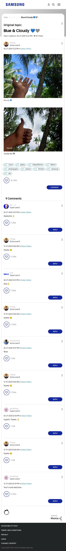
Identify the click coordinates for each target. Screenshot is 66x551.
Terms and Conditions (11, 530)
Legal (3, 539)
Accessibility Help (9, 526)
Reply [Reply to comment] (55, 230)
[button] (58, 43)
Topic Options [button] (58, 23)
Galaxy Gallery (26, 49)
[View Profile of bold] (11, 273)
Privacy (4, 535)
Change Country (8, 543)
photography (13, 169)
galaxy (22, 165)
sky (9, 173)
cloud (10, 165)
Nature (52, 165)
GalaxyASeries (38, 165)
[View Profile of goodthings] (14, 409)
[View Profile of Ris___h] (13, 205)
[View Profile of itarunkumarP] (15, 341)
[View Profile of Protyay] (12, 43)
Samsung (54, 169)
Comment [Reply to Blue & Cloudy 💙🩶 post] (55, 187)
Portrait (41, 169)
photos (28, 169)
